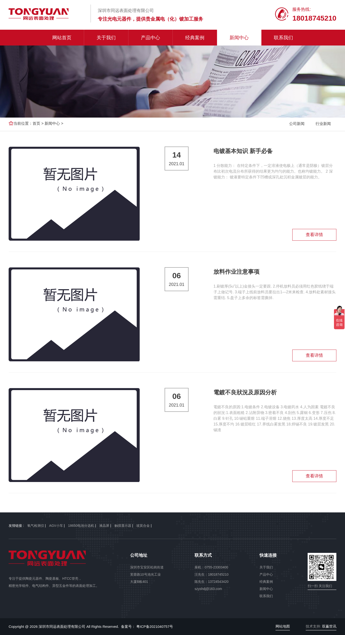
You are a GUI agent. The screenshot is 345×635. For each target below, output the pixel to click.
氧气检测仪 (35, 525)
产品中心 (150, 37)
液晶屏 (104, 525)
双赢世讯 (329, 626)
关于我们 (106, 37)
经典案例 (194, 37)
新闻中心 (239, 37)
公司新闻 (297, 124)
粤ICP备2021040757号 (154, 626)
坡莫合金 (143, 525)
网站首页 (61, 37)
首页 (36, 123)
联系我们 (283, 37)
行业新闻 (323, 124)
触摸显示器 (123, 525)
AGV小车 (56, 525)
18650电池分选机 (81, 525)
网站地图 (283, 626)
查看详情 (314, 234)
